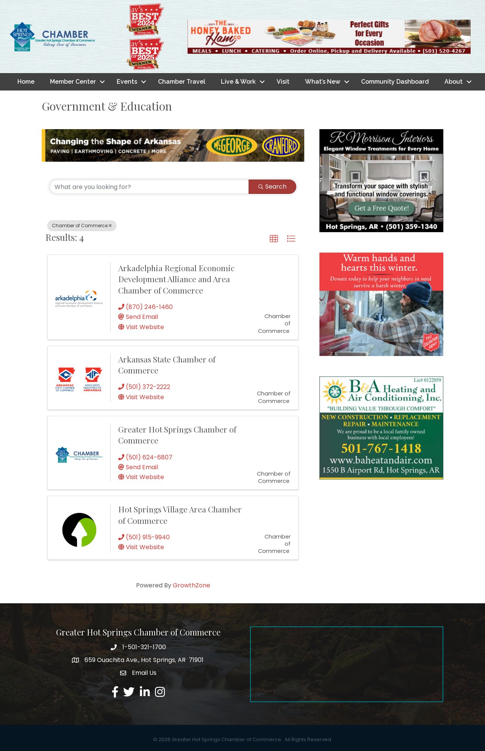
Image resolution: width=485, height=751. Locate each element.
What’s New (322, 81)
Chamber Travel (181, 81)
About (453, 81)
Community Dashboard (395, 81)
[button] (274, 239)
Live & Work (238, 81)
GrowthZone (191, 585)
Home (25, 81)
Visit (283, 81)
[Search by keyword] (149, 187)
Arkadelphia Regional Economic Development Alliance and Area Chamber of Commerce (176, 278)
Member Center (73, 81)
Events (127, 81)
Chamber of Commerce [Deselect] (82, 225)
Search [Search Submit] (272, 186)
